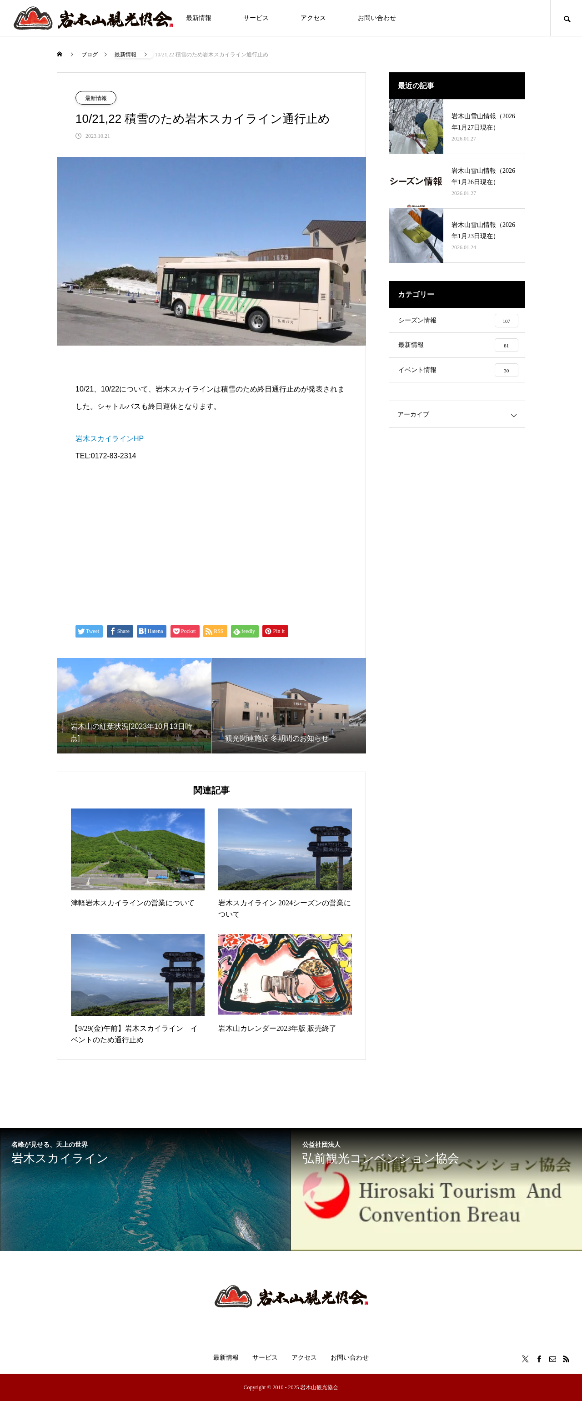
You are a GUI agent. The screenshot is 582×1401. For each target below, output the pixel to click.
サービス (256, 18)
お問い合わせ (377, 18)
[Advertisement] (211, 543)
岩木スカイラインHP (109, 438)
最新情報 (198, 18)
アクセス (313, 18)
